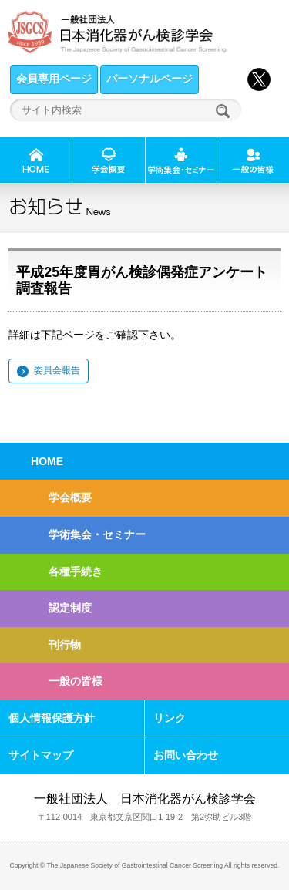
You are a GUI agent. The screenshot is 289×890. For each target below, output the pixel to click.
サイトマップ (40, 755)
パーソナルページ (149, 78)
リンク (169, 718)
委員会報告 (57, 370)
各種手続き (75, 571)
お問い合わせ (185, 755)
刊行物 (65, 645)
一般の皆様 (75, 681)
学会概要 (70, 497)
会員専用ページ (54, 78)
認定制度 (70, 608)
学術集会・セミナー (97, 534)
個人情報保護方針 (51, 718)
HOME (47, 461)
